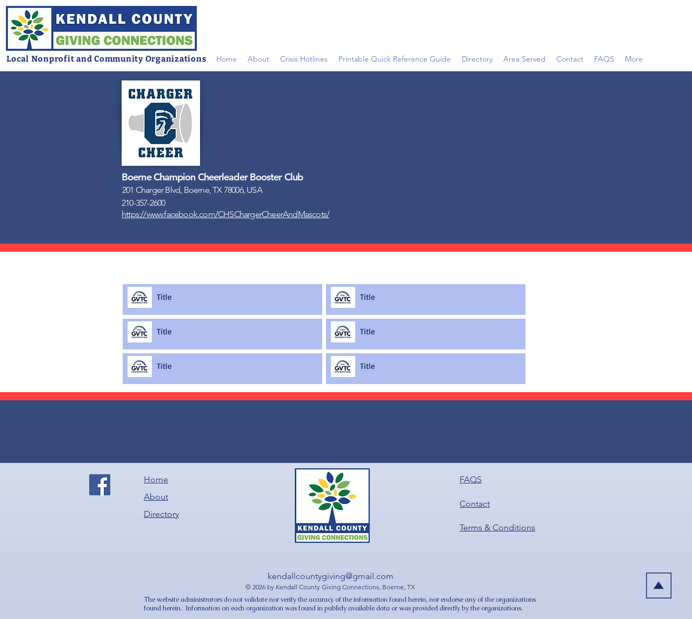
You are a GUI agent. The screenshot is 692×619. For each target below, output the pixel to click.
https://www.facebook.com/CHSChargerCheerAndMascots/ (225, 214)
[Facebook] (99, 484)
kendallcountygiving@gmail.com (331, 576)
